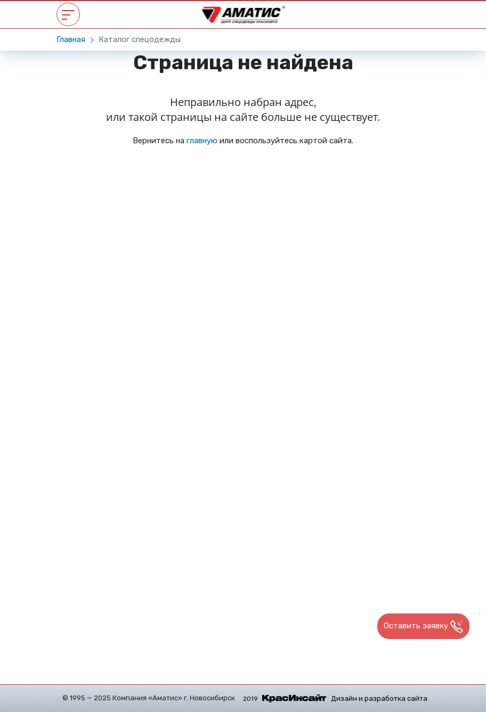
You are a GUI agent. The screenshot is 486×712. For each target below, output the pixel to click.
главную (202, 140)
